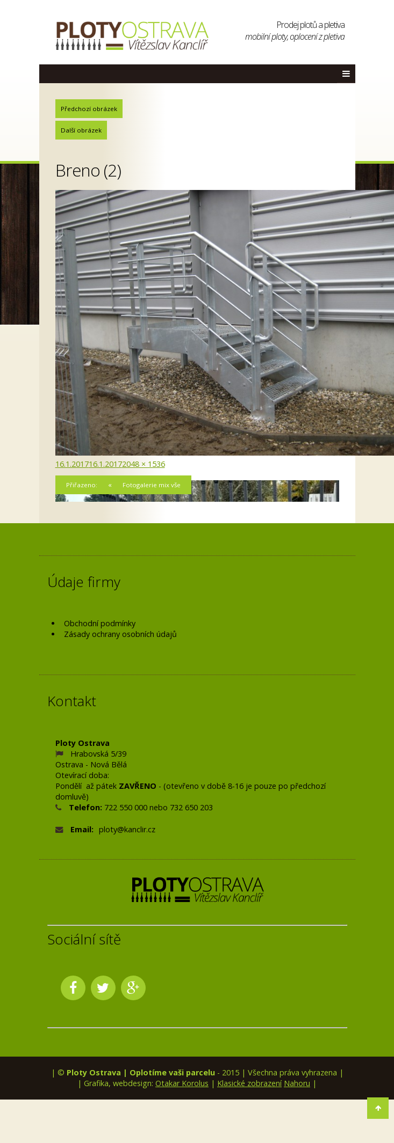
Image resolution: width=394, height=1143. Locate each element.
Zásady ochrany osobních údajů (120, 634)
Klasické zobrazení (249, 1083)
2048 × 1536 (143, 464)
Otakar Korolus (182, 1083)
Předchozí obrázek (89, 109)
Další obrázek (81, 130)
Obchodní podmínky (99, 623)
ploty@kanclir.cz (127, 829)
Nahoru (297, 1083)
